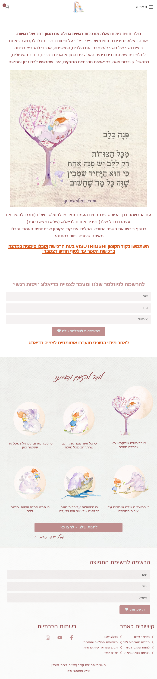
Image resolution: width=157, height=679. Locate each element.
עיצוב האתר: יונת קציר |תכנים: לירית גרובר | (78, 665)
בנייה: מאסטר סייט (78, 671)
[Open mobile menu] (144, 7)
